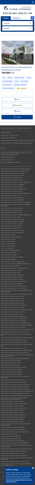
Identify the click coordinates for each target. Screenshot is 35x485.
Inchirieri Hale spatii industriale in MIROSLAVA (13, 441)
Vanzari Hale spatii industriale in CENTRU (11, 270)
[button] (17, 99)
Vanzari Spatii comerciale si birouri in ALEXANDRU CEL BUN (16, 294)
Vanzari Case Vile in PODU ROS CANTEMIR (12, 257)
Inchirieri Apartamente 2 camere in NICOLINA (13, 415)
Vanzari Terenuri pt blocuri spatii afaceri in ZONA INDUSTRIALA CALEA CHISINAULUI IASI (17, 355)
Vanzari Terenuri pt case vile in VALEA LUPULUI (13, 380)
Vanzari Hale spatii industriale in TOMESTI (12, 284)
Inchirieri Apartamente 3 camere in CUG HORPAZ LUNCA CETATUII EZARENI (15, 424)
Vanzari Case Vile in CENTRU (8, 239)
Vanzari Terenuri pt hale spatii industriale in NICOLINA (15, 387)
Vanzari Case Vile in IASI (7, 248)
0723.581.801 (10, 13)
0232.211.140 (25, 13)
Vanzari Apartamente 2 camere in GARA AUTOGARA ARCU (16, 193)
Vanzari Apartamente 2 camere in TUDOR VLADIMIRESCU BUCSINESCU (16, 205)
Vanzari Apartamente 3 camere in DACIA (11, 212)
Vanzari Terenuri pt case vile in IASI (10, 365)
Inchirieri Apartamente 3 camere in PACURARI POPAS (15, 432)
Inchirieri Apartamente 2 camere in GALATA (12, 412)
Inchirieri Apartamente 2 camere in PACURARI (13, 417)
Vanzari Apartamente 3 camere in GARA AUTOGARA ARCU (16, 215)
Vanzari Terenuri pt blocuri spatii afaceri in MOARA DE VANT (16, 350)
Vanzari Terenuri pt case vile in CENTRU (11, 361)
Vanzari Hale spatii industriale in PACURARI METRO (14, 281)
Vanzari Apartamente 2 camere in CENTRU (12, 187)
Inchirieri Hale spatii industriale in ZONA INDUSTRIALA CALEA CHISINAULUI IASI (17, 446)
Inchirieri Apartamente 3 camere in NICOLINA (13, 427)
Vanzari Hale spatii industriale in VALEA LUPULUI (13, 288)
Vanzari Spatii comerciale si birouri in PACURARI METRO (15, 323)
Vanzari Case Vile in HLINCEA (8, 246)
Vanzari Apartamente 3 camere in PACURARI (12, 221)
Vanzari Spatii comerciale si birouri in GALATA (12, 307)
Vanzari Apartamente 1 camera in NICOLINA (12, 184)
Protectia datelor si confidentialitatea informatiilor (16, 143)
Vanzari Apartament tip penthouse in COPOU (12, 175)
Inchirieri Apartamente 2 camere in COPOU (12, 410)
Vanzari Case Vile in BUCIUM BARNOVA (11, 237)
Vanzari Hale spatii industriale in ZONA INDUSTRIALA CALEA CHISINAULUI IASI (16, 291)
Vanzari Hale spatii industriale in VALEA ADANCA (13, 286)
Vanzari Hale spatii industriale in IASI (10, 272)
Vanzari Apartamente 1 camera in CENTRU (12, 180)
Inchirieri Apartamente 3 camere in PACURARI (13, 429)
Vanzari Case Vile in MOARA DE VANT (10, 250)
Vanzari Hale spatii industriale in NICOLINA (12, 277)
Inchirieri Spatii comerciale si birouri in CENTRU (13, 451)
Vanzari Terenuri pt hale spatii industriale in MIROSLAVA (15, 384)
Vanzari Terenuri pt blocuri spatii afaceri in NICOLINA (14, 352)
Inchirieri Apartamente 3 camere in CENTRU (12, 419)
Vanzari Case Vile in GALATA (8, 244)
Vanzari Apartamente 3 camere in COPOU (11, 210)
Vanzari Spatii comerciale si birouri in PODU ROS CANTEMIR (16, 325)
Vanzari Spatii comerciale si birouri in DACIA (12, 303)
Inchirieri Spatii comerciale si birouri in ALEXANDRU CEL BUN (17, 449)
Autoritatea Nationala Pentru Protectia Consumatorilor (17, 140)
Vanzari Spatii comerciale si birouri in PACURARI (13, 321)
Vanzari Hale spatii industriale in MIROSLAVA (12, 275)
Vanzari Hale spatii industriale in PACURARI (12, 279)
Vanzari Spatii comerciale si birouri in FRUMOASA (13, 305)
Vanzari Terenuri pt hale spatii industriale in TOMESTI (15, 393)
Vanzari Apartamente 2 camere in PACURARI (12, 200)
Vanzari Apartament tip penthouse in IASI (11, 178)
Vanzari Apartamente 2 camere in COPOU (11, 191)
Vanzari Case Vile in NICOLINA (9, 252)
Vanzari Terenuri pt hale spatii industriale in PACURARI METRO (17, 391)
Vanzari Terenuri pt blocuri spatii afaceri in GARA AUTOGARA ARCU (16, 345)
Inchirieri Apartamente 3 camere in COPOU (12, 421)
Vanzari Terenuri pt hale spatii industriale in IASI (13, 382)
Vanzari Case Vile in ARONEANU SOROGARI (12, 232)
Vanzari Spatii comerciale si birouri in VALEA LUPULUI (15, 332)
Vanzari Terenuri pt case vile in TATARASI (11, 374)
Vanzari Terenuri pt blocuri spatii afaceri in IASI (13, 348)
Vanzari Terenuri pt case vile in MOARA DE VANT (13, 367)
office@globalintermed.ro (12, 162)
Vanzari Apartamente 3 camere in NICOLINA (12, 219)
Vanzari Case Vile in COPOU (8, 241)
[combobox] (17, 23)
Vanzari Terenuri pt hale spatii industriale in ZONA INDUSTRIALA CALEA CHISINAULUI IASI (14, 398)
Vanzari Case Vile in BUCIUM (8, 235)
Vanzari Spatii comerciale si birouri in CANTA (12, 296)
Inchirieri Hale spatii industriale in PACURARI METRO (14, 443)
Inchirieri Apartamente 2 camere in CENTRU (12, 406)
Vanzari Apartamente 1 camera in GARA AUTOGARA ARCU (16, 182)
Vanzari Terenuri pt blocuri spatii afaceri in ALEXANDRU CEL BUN (16, 334)
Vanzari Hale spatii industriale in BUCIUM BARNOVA (14, 268)
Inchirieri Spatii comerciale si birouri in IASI (12, 453)
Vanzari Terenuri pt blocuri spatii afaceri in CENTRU (14, 340)
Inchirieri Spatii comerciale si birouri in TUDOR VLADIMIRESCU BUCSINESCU (17, 458)
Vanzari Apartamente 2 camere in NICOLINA (12, 198)
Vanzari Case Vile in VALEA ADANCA (10, 266)
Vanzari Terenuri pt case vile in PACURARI (11, 372)
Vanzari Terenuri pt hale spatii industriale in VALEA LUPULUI (16, 395)
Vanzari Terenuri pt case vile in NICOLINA (11, 369)
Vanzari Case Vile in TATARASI (8, 259)
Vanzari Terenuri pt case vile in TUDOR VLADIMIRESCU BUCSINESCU (15, 377)
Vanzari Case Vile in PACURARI (9, 255)
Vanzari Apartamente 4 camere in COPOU (11, 226)
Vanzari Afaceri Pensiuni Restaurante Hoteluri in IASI (14, 171)
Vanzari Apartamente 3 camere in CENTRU (12, 208)
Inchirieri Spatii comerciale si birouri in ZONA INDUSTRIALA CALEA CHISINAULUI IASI (16, 464)
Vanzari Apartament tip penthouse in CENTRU (13, 173)
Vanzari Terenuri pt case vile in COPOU (11, 363)
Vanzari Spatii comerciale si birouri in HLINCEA (13, 312)
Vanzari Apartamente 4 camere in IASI (11, 228)
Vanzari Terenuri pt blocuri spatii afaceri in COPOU (14, 342)
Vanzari (5, 18)
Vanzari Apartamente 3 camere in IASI (11, 217)
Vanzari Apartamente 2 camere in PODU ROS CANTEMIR (15, 202)
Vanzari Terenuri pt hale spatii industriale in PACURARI (15, 389)
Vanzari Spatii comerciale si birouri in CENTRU (13, 298)
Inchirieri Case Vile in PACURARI (9, 434)
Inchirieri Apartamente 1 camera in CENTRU (12, 401)
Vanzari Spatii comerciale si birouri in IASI (11, 314)
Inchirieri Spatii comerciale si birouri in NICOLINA (14, 455)
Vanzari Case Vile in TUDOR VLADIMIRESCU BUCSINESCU (15, 264)
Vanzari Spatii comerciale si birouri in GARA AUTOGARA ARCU (17, 309)
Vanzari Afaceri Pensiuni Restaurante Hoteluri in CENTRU (16, 169)
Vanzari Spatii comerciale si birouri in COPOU (12, 301)
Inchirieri (16, 18)
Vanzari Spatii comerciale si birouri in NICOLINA (13, 318)
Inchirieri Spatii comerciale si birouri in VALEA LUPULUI (15, 461)
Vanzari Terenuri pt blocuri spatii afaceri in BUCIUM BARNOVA (17, 338)
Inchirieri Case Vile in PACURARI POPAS (11, 436)
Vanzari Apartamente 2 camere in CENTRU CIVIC (13, 189)
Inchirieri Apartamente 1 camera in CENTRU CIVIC (14, 404)
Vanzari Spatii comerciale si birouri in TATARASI (13, 327)
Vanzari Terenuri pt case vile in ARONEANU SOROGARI (15, 358)
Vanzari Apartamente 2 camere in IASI (11, 195)
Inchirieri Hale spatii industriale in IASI (11, 438)
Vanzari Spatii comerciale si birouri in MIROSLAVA (14, 316)
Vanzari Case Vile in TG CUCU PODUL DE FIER (12, 261)
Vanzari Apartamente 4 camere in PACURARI (12, 230)
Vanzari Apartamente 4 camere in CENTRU (12, 224)
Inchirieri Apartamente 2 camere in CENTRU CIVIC (14, 408)
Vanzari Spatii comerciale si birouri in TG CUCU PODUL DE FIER (17, 329)
